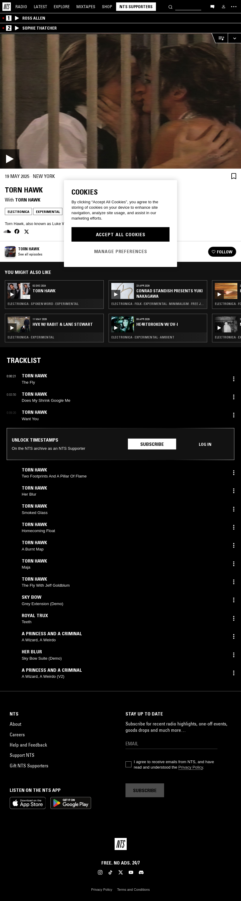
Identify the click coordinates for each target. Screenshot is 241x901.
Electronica (18, 211)
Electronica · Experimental (31, 337)
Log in (205, 444)
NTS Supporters (136, 6)
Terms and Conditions (133, 889)
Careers (17, 734)
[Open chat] (212, 6)
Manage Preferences (120, 251)
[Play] (120, 101)
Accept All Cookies (120, 234)
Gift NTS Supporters (29, 766)
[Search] (170, 6)
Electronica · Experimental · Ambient (142, 337)
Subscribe (152, 444)
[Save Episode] (234, 176)
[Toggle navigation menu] (234, 6)
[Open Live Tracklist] (219, 38)
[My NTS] (223, 6)
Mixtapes (85, 6)
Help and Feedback (28, 745)
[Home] (6, 6)
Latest (40, 6)
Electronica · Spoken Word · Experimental (43, 304)
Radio (21, 6)
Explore (62, 6)
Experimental (48, 211)
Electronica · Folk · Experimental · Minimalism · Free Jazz (158, 304)
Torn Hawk (27, 200)
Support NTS (22, 755)
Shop (107, 6)
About (15, 724)
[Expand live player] (234, 38)
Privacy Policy (190, 767)
